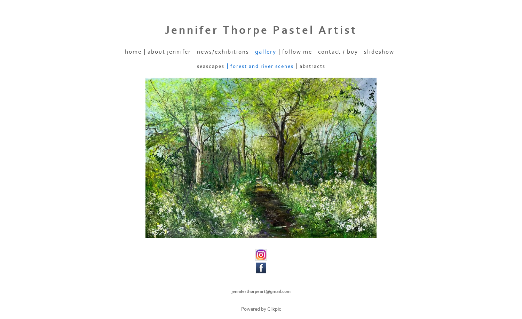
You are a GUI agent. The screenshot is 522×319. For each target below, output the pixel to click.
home (133, 52)
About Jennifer (169, 52)
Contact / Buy (338, 52)
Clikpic (274, 309)
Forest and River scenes (262, 66)
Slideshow (379, 52)
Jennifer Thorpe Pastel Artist (261, 30)
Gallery (265, 52)
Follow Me (297, 52)
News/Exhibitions (223, 52)
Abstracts (312, 66)
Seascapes (210, 66)
